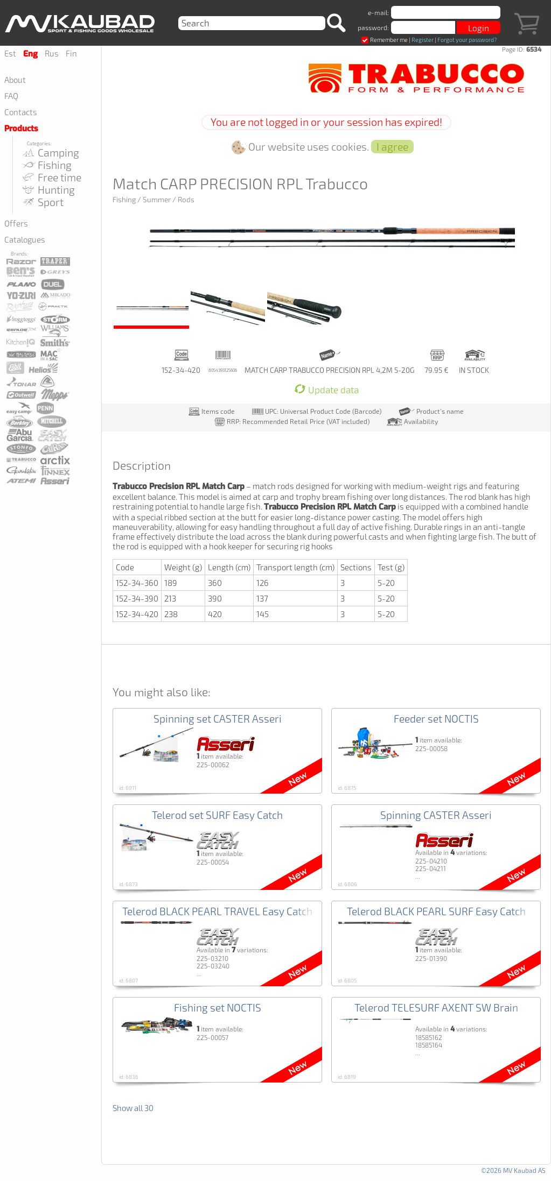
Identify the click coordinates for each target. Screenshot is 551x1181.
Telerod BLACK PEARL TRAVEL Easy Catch (217, 911)
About (15, 79)
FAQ (11, 96)
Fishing (46, 165)
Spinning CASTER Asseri (436, 815)
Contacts (20, 112)
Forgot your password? (467, 39)
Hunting (47, 189)
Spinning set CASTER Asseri (218, 718)
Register (422, 39)
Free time (50, 177)
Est (10, 53)
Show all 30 (133, 1108)
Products (21, 128)
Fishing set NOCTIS (217, 1007)
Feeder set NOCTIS (436, 718)
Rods (186, 199)
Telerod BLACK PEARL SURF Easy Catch (436, 911)
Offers (16, 223)
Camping (49, 152)
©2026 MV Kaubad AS (513, 1170)
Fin (71, 53)
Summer (157, 199)
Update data (326, 389)
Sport (42, 202)
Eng (30, 53)
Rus (52, 53)
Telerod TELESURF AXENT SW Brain (436, 1007)
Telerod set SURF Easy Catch (217, 815)
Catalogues (24, 239)
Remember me (384, 39)
